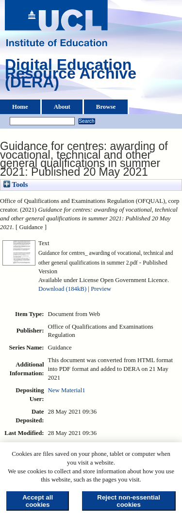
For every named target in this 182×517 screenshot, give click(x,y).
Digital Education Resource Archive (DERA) (70, 76)
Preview (101, 288)
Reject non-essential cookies (128, 501)
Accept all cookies (37, 501)
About (62, 106)
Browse (106, 106)
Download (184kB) (62, 288)
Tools (15, 184)
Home (20, 106)
